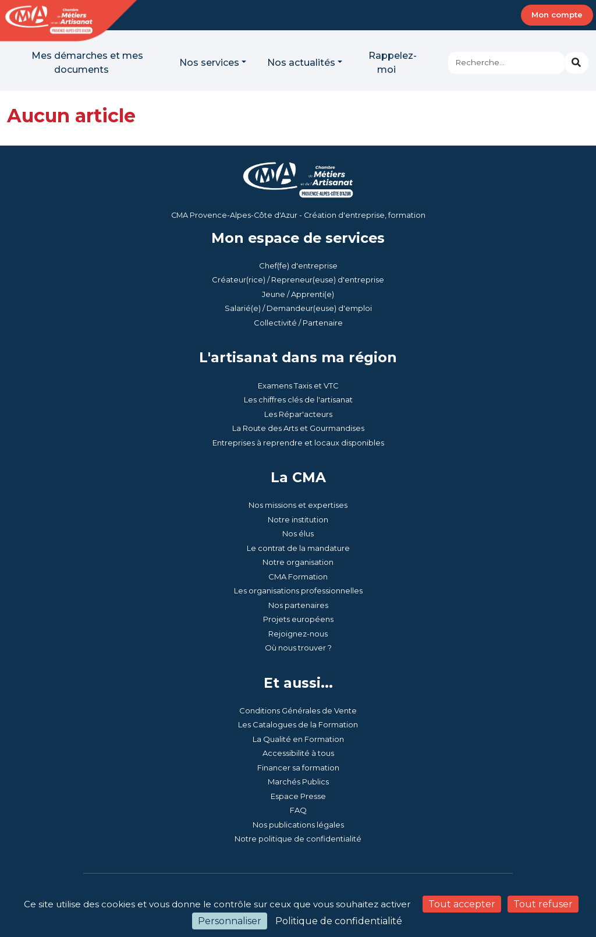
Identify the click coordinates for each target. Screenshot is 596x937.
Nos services (209, 62)
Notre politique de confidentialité (298, 838)
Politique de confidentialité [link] (338, 921)
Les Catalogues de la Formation (298, 724)
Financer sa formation (298, 767)
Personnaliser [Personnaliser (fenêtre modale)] (229, 921)
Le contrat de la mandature (298, 548)
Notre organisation (298, 562)
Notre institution (298, 519)
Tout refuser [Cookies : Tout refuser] (543, 904)
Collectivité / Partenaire (298, 322)
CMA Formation (298, 576)
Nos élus (298, 533)
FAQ (298, 810)
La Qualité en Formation (298, 739)
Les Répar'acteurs (298, 414)
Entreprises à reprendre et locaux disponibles (298, 442)
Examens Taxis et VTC (298, 385)
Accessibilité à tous (298, 753)
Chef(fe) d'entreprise (298, 265)
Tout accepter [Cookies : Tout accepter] (461, 904)
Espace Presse (298, 796)
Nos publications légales (298, 824)
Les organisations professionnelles (298, 590)
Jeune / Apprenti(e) (298, 294)
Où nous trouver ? (298, 647)
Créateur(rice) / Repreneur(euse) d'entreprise (298, 279)
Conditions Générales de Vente (298, 710)
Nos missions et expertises (298, 505)
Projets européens (298, 619)
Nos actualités (301, 62)
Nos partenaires (298, 605)
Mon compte (557, 14)
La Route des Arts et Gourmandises (298, 428)
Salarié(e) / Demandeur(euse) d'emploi (298, 308)
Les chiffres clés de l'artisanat (298, 399)
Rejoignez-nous (298, 633)
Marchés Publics (298, 781)
